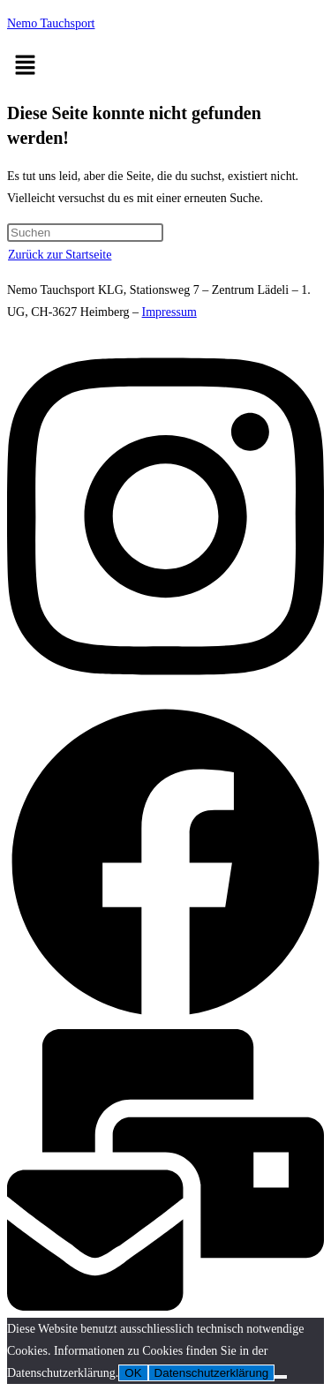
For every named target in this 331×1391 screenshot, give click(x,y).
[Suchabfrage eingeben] (85, 232)
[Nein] (281, 1377)
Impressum (169, 312)
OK (132, 1373)
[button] (165, 66)
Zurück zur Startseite (59, 254)
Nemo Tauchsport (50, 23)
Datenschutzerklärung (211, 1373)
